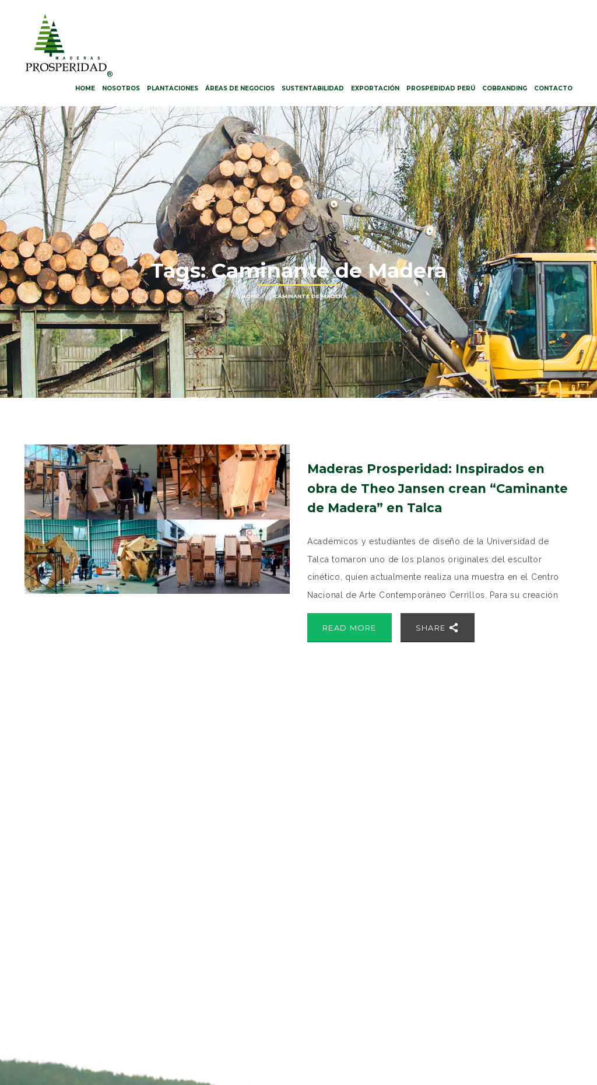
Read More (349, 627)
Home (250, 296)
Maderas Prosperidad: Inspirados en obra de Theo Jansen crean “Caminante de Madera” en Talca (437, 488)
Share (437, 627)
